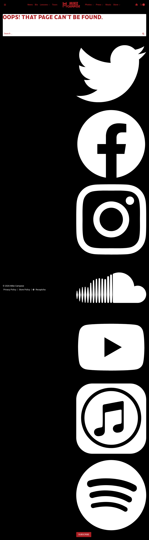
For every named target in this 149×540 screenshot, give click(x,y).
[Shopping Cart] (142, 4)
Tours (54, 4)
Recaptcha (41, 289)
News (30, 4)
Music (108, 4)
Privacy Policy (9, 289)
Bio (36, 4)
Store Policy (24, 289)
